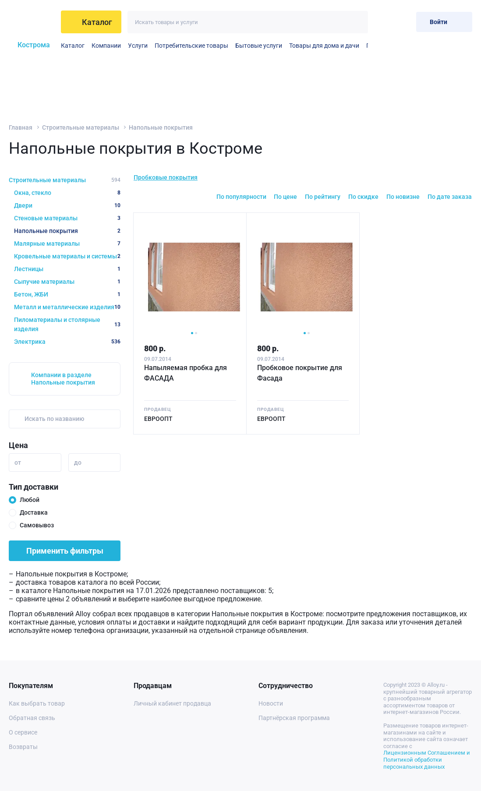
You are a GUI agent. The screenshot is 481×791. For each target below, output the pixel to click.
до (77, 462)
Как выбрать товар (37, 703)
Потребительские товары (191, 45)
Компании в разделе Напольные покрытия (63, 378)
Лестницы (67, 269)
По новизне (403, 196)
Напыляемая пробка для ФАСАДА (185, 373)
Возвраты (23, 746)
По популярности (241, 196)
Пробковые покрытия (166, 177)
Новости (270, 703)
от (17, 462)
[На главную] (32, 22)
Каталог (73, 45)
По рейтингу (322, 196)
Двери (67, 205)
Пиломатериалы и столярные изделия (67, 324)
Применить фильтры (64, 550)
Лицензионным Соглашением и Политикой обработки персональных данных (426, 759)
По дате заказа (450, 196)
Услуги (138, 45)
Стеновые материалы (67, 218)
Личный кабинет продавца (172, 703)
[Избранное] (381, 21)
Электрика (67, 342)
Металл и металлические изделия (67, 307)
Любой (29, 499)
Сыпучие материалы (67, 282)
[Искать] (357, 22)
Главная (20, 127)
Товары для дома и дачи (324, 45)
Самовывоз (37, 525)
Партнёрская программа (294, 717)
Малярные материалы (67, 243)
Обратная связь (32, 717)
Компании (106, 45)
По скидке (363, 196)
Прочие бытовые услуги (367, 45)
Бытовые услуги (258, 45)
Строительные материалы (80, 127)
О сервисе (23, 732)
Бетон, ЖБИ (67, 294)
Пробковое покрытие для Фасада (299, 373)
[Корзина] (402, 21)
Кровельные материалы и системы (67, 256)
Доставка (34, 512)
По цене (285, 196)
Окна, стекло (67, 193)
